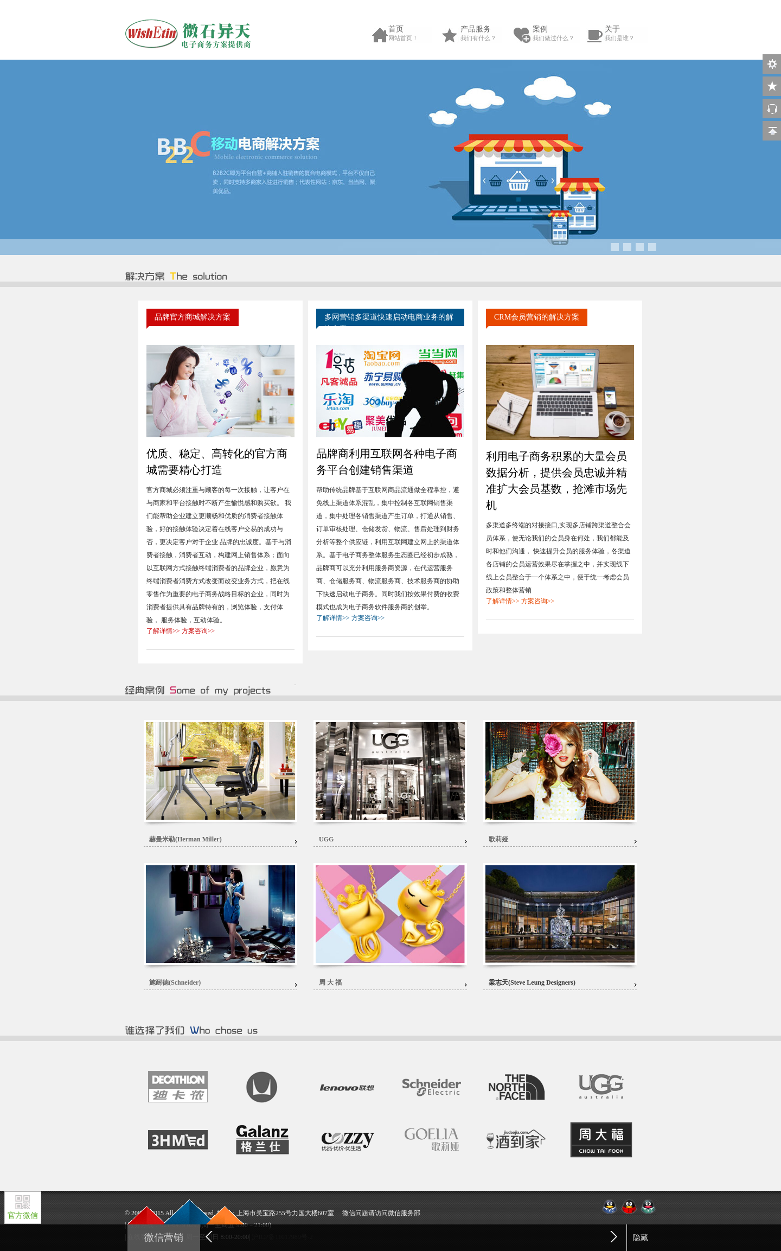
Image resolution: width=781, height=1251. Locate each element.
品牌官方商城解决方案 (193, 317)
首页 (412, 33)
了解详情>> (163, 631)
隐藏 (640, 1238)
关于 (629, 33)
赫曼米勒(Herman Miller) (185, 839)
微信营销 (163, 1237)
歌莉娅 (498, 839)
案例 (557, 33)
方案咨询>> (198, 631)
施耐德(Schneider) (175, 982)
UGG (326, 839)
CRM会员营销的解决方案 (536, 317)
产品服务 (484, 33)
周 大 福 (330, 982)
